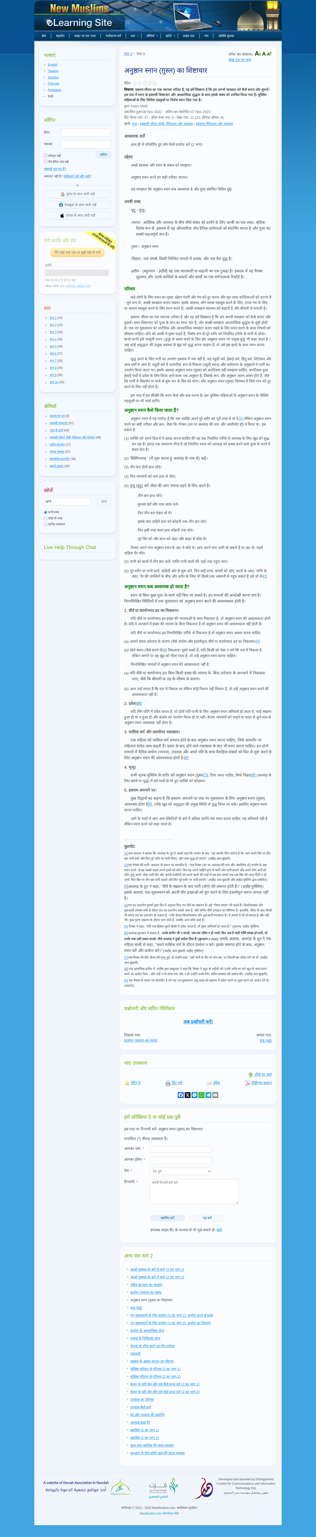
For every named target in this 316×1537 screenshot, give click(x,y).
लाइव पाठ (189, 36)
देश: (128, 1170)
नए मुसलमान (80, 17)
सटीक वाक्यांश (54, 524)
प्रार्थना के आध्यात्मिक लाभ (147, 1331)
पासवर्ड (48, 144)
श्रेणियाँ (152, 36)
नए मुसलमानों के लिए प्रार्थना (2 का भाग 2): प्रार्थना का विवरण (170, 1323)
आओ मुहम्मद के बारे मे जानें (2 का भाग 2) (157, 1277)
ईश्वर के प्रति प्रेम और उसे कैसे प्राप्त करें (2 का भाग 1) (165, 1384)
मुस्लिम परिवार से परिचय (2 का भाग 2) (155, 1377)
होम (44, 36)
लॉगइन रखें (52, 156)
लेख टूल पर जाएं (240, 60)
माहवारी (135, 1354)
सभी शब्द (51, 512)
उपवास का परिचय (142, 1400)
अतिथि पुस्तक (226, 36)
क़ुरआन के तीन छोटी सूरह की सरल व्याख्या (157, 1453)
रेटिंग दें (132, 1083)
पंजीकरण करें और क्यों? (77, 176)
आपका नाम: (134, 1148)
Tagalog (53, 71)
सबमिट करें (167, 1218)
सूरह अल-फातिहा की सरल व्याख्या (152, 1445)
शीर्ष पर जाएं (260, 1074)
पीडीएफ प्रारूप (258, 1083)
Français (53, 83)
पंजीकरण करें (113, 36)
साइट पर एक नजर (85, 36)
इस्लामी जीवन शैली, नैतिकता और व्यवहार (166, 124)
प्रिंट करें (173, 1083)
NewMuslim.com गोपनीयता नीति (159, 1513)
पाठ (134, 124)
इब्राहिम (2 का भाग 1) (144, 1430)
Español (53, 77)
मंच (206, 36)
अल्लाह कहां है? (140, 1422)
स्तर (135, 36)
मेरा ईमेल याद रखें (56, 162)
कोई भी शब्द (53, 518)
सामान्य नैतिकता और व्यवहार (214, 124)
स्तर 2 (128, 54)
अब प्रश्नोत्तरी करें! (198, 1022)
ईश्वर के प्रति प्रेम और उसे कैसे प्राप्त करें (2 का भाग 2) (165, 1392)
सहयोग (60, 36)
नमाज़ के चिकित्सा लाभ (145, 1338)
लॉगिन (103, 155)
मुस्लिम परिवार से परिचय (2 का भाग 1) (155, 1369)
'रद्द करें (207, 1218)
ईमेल (47, 132)
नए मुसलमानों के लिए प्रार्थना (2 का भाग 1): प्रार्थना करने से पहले (171, 1315)
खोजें (171, 36)
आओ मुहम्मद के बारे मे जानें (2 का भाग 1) (157, 1269)
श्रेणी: (127, 124)
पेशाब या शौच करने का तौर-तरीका (152, 1346)
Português (54, 90)
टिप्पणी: (131, 1182)
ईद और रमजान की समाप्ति (147, 1415)
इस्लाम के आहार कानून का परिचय (152, 1361)
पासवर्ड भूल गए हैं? (55, 169)
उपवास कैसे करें (140, 1407)
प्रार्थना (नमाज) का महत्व (141, 1040)
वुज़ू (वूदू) (266, 1040)
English (53, 64)
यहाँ (219, 1230)
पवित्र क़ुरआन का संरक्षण (146, 1285)
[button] (46, 318)
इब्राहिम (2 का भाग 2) (144, 1438)
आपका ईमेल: (134, 1159)
